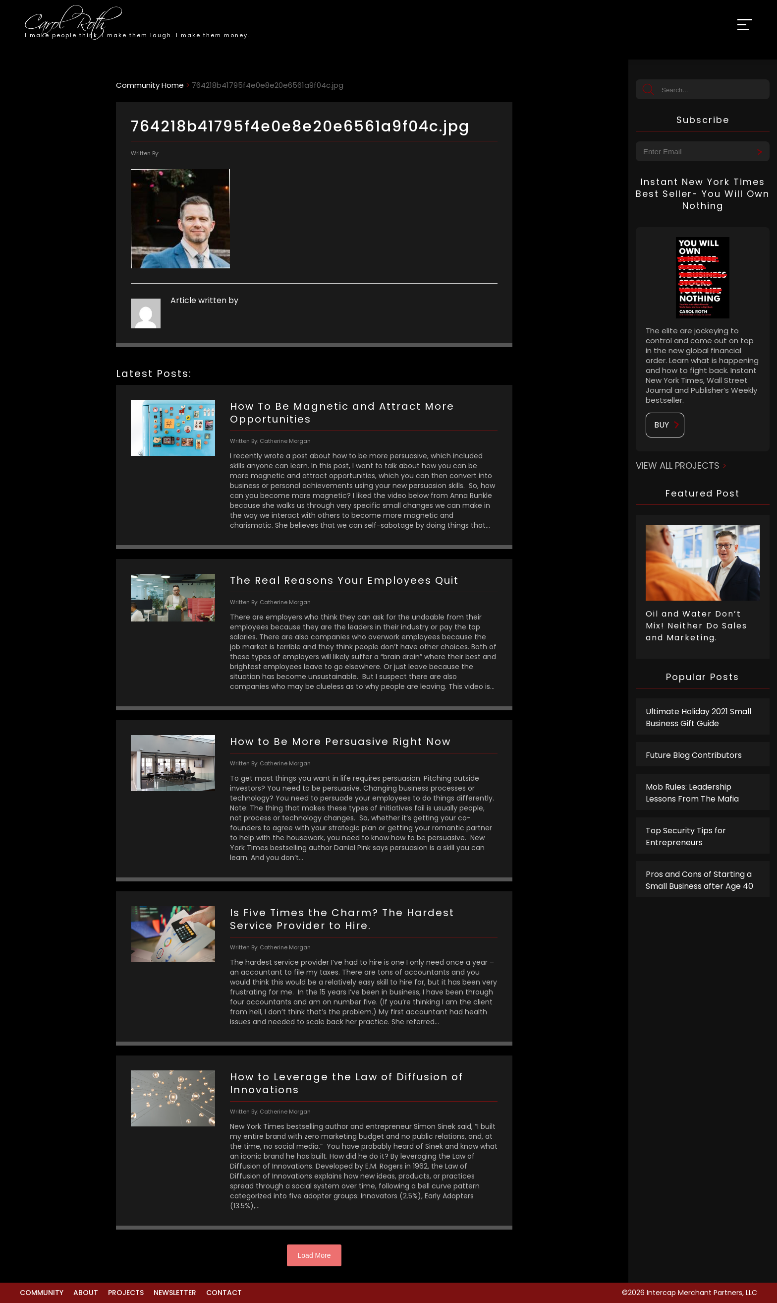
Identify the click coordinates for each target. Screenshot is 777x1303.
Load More (314, 1255)
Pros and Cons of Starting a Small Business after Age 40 (699, 880)
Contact (224, 1293)
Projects (126, 1293)
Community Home (150, 85)
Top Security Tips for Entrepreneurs (686, 836)
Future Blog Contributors (694, 755)
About (85, 1293)
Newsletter (175, 1293)
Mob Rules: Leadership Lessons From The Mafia (692, 793)
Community (41, 1293)
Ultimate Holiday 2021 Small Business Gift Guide (698, 717)
